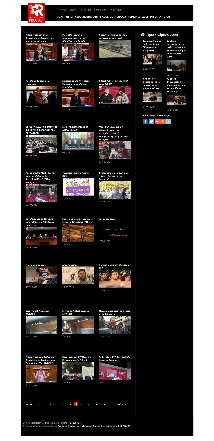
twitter (151, 121)
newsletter (168, 121)
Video (73, 9)
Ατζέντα (62, 9)
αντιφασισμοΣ (103, 16)
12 (105, 404)
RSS (163, 121)
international (160, 16)
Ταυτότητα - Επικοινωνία (92, 9)
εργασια (75, 16)
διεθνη (87, 16)
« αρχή (29, 404)
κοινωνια (134, 16)
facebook (145, 121)
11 (97, 404)
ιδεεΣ (145, 16)
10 (89, 404)
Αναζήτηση (116, 9)
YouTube (157, 121)
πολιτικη (63, 16)
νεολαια (120, 16)
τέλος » (122, 404)
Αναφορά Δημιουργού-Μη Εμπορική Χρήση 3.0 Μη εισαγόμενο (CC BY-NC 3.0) (94, 426)
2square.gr (76, 423)
